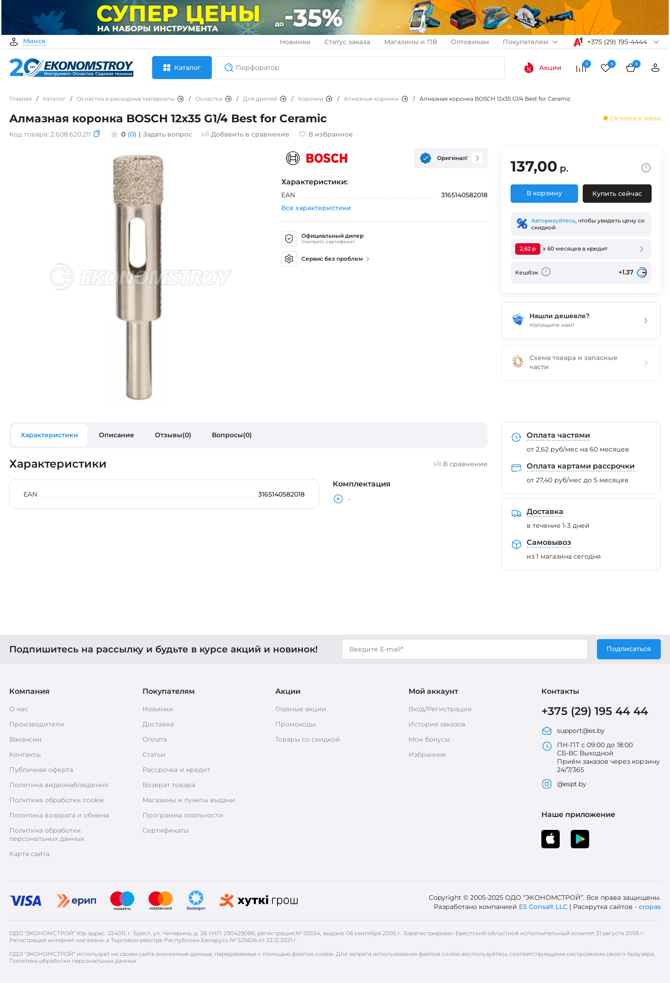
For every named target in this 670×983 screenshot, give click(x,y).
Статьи (153, 754)
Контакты (25, 754)
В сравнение (460, 464)
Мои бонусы (429, 739)
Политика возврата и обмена (59, 815)
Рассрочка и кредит (176, 770)
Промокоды (295, 724)
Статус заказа (347, 42)
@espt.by (563, 783)
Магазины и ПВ (410, 42)
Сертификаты (165, 830)
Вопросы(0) (232, 435)
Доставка (158, 724)
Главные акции (300, 709)
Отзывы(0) (173, 435)
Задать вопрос (167, 134)
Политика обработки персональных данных (46, 834)
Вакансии (25, 739)
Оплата (154, 739)
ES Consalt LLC (543, 907)
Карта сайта (29, 854)
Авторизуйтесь (553, 220)
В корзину (544, 193)
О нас (18, 709)
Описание (116, 435)
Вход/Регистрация (440, 709)
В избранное (326, 134)
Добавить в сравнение (245, 134)
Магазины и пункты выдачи (188, 800)
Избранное (427, 754)
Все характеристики (316, 208)
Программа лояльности (182, 815)
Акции (542, 67)
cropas (650, 907)
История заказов (437, 724)
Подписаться (629, 649)
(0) (132, 134)
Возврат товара (168, 785)
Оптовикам (470, 42)
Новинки (295, 42)
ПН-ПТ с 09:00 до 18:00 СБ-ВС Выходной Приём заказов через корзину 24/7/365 (600, 757)
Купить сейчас (617, 193)
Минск (34, 41)
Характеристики (49, 435)
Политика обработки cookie (56, 800)
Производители (36, 724)
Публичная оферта (41, 770)
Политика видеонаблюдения (58, 785)
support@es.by (573, 730)
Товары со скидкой (307, 739)
